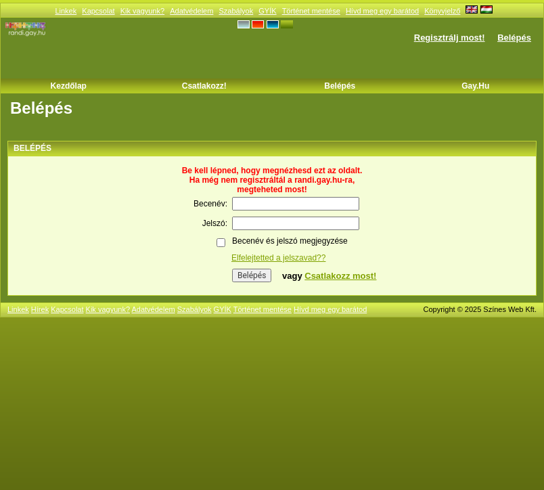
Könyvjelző (442, 11)
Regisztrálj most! (449, 37)
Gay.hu (475, 86)
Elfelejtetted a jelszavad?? (278, 258)
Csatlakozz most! (340, 276)
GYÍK (267, 11)
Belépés (514, 37)
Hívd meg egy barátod (382, 11)
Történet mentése (311, 11)
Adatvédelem (191, 11)
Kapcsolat (98, 11)
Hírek (40, 309)
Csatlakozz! (204, 86)
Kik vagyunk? (142, 11)
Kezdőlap (69, 86)
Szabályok (236, 11)
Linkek (65, 11)
